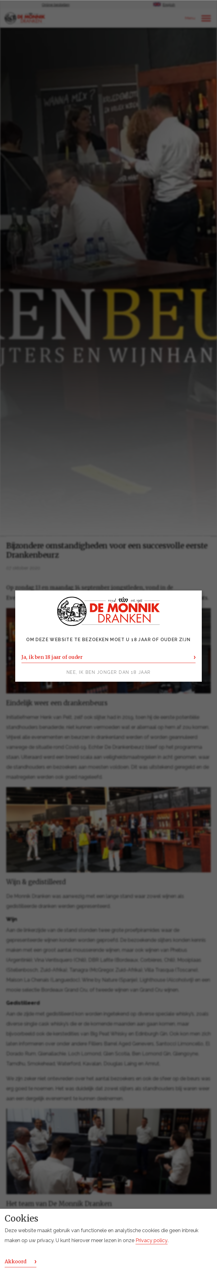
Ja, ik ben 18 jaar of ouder (52, 657)
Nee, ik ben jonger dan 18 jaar (109, 672)
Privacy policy (152, 1240)
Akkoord (15, 1261)
